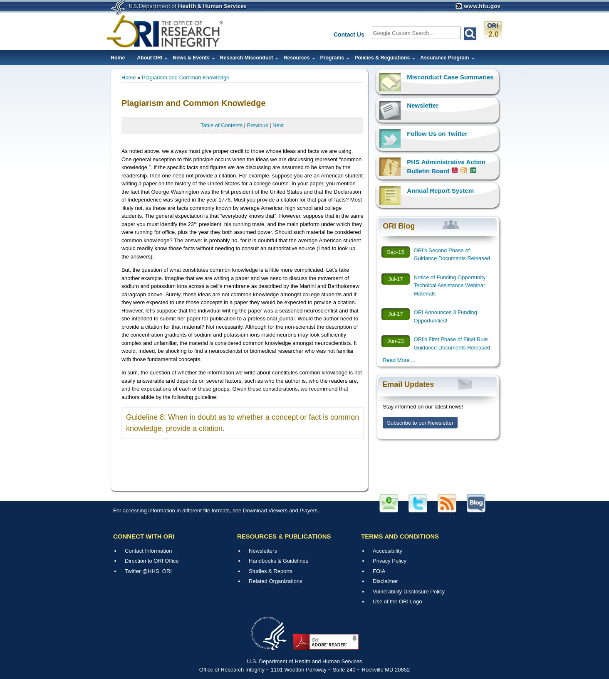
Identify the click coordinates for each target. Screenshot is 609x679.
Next (278, 125)
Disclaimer (385, 581)
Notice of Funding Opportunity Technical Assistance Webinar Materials (450, 285)
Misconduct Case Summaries (450, 77)
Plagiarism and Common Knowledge (185, 77)
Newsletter (422, 105)
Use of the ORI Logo (397, 601)
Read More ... (399, 360)
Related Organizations (275, 581)
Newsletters (263, 551)
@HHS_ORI (157, 571)
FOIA (379, 571)
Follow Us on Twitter (437, 133)
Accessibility (387, 551)
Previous (257, 125)
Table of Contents (222, 125)
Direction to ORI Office (152, 561)
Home (118, 58)
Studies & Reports (270, 571)
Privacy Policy (389, 561)
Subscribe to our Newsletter (420, 423)
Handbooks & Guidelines (278, 561)
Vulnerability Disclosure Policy (409, 591)
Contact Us (349, 34)
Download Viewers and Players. (281, 510)
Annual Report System (440, 190)
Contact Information (148, 551)
